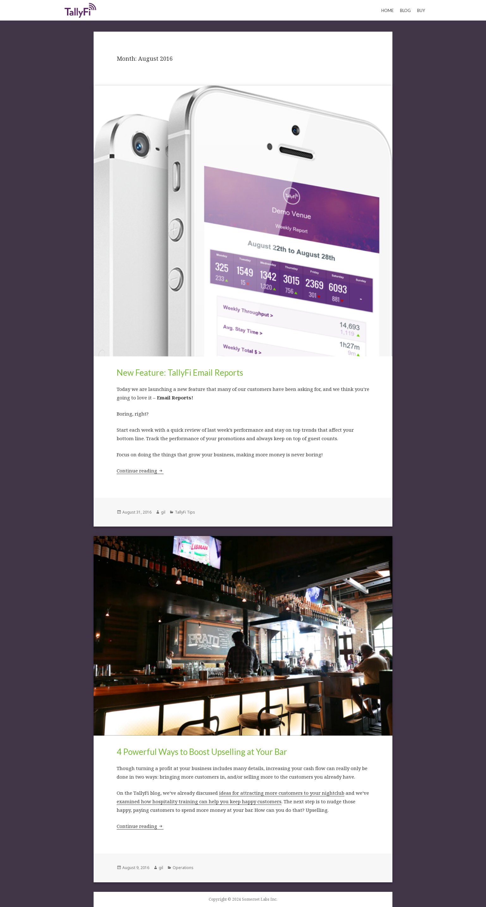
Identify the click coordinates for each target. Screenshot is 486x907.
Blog (405, 10)
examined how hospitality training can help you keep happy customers (199, 801)
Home (387, 10)
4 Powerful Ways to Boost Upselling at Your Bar (202, 752)
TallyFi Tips (185, 512)
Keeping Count (80, 10)
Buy (421, 10)
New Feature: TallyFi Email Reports (180, 372)
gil (163, 512)
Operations (183, 867)
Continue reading (140, 470)
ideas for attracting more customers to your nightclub (281, 793)
